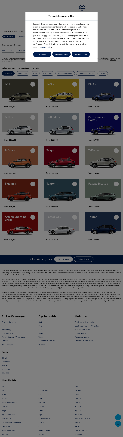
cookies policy (45, 47)
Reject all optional (61, 54)
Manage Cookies (81, 54)
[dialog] (61, 218)
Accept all (42, 54)
